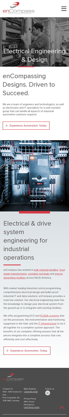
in (47, 393)
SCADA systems (49, 315)
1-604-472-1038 (31, 392)
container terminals (38, 274)
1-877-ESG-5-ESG (31, 408)
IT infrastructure (47, 323)
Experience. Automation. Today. (28, 125)
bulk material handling (46, 270)
